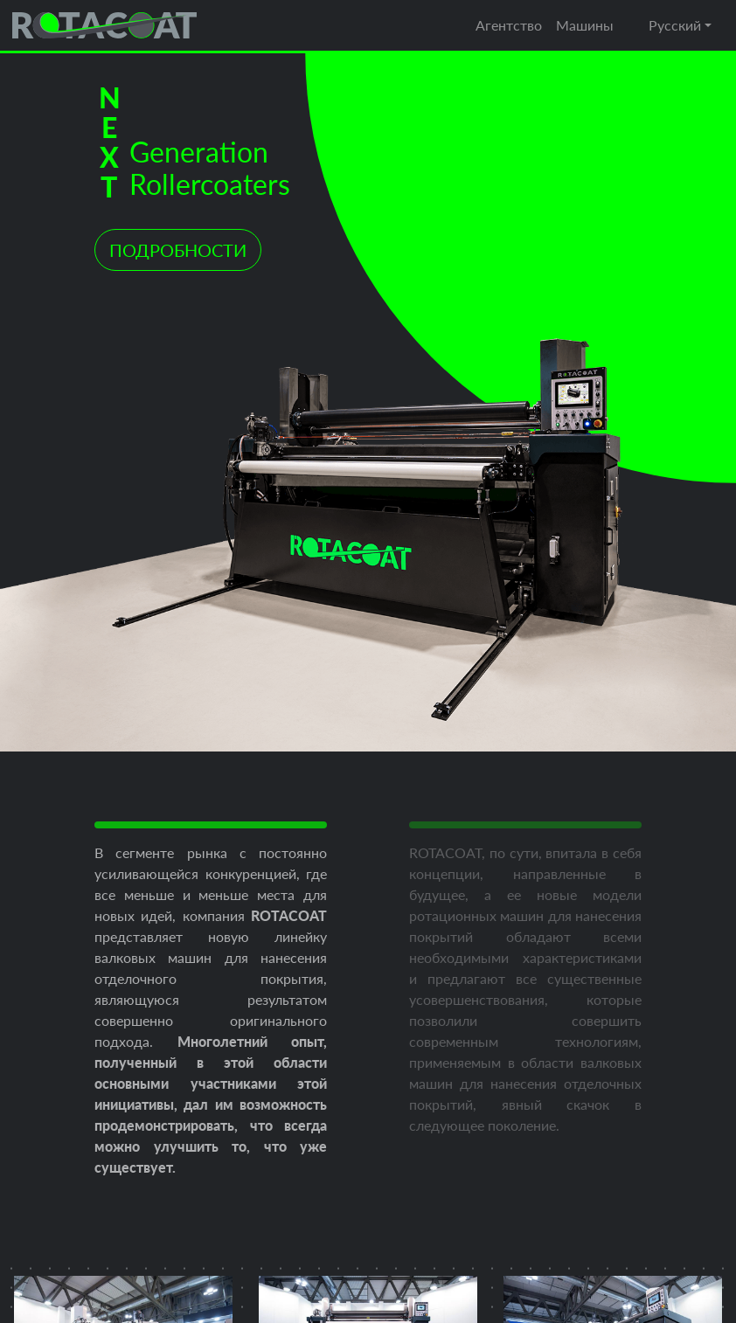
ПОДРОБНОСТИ (177, 249)
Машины (585, 25)
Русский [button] (675, 25)
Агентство (509, 25)
